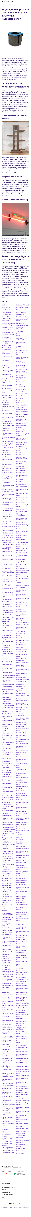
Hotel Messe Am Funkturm (21, 426)
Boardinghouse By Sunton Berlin (21, 666)
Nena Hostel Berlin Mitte (7, 1006)
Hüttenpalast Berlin (7, 990)
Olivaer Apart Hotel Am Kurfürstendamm (22, 577)
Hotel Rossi (5, 400)
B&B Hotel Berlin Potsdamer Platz (7, 499)
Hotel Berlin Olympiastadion (20, 1143)
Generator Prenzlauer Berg (6, 757)
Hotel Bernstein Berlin (22, 585)
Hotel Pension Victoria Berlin (20, 1134)
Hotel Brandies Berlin (8, 425)
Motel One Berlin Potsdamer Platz (7, 422)
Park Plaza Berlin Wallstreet (7, 980)
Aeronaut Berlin (6, 869)
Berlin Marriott (20, 522)
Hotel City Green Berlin (7, 434)
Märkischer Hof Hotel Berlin (22, 729)
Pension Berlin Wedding (20, 401)
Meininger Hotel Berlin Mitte (8, 438)
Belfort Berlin (20, 800)
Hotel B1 (18, 482)
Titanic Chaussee (7, 1056)
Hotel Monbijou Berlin (8, 952)
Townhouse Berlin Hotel (21, 556)
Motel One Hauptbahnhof (20, 901)
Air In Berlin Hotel (21, 1008)
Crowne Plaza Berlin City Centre (8, 377)
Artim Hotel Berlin (7, 668)
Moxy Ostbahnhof (7, 881)
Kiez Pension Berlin (22, 777)
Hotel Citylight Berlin (8, 827)
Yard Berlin (19, 1019)
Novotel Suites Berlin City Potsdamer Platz (8, 796)
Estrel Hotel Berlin (7, 582)
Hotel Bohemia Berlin (8, 1150)
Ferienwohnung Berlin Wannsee (22, 1112)
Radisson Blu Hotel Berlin (7, 792)
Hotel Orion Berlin (21, 1038)
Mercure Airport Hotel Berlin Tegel (8, 767)
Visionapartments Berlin (7, 552)
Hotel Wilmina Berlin (7, 615)
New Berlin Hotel (7, 1058)
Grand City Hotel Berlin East (21, 928)
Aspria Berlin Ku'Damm (5, 909)
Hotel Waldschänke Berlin (22, 1079)
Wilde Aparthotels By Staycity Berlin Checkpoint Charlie (8, 1075)
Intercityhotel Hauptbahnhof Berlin (22, 704)
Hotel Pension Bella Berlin (22, 783)
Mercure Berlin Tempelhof (6, 1135)
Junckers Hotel (20, 846)
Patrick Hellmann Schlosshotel (21, 313)
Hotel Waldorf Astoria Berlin (8, 486)
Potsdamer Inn (6, 462)
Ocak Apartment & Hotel (21, 825)
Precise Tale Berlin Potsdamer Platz (7, 515)
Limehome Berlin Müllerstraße (21, 430)
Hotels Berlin (7, 1)
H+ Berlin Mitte (20, 473)
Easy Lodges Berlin (7, 535)
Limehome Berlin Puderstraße (21, 897)
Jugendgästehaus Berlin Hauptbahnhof (22, 1061)
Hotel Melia (19, 479)
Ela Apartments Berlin (22, 855)
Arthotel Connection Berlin (22, 1072)
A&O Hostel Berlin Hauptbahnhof (7, 482)
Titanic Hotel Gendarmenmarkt (7, 698)
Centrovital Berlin (7, 363)
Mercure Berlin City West (22, 525)
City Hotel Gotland (7, 1139)
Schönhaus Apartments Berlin (21, 1066)
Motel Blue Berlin (7, 714)
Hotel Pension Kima (7, 974)
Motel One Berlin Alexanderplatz (7, 348)
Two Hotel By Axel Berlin (21, 1032)
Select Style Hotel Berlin (7, 1114)
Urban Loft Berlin (7, 307)
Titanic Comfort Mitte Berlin (8, 1124)
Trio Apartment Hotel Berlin (22, 449)
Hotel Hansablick (21, 611)
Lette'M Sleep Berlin (22, 414)
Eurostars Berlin (6, 345)
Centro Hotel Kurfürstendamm (7, 998)
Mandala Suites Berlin (8, 684)
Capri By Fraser (6, 842)
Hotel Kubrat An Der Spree (8, 642)
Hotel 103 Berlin (6, 1121)
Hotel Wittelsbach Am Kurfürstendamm (22, 740)
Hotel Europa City (7, 457)
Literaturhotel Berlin (8, 689)
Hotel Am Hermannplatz (6, 624)
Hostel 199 (19, 396)
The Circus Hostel (7, 983)
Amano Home (6, 965)
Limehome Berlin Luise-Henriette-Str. (8, 541)
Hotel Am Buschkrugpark (6, 1066)
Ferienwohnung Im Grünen (21, 420)
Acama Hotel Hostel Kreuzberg (22, 358)
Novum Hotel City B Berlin (22, 505)
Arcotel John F (20, 387)
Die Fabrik (19, 1126)
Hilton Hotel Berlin (7, 489)
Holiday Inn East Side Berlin (8, 1061)
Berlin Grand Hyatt (21, 962)
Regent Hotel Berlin (22, 509)
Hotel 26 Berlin (6, 604)
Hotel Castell (5, 519)
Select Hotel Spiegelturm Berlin (21, 408)
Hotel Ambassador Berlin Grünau (7, 946)
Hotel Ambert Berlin (22, 602)
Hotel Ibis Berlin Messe (6, 1101)
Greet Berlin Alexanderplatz (6, 567)
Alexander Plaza (21, 682)
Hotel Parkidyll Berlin (22, 750)
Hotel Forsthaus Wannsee (21, 915)
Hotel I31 (18, 909)
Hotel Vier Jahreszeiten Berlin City (7, 693)
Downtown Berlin (21, 986)
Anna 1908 (5, 365)
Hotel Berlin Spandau (22, 1140)
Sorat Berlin (19, 968)
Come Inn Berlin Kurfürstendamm (7, 959)
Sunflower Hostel (7, 735)
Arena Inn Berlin (21, 484)
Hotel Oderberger (7, 599)
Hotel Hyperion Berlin (22, 350)
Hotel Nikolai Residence (5, 848)
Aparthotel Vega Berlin (21, 774)
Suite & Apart (20, 791)
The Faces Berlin (7, 1027)
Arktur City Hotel (21, 559)
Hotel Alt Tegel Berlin (22, 935)
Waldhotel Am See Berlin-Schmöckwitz (8, 572)
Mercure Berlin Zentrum (20, 582)
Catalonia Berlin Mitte (8, 428)
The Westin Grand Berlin (7, 1097)
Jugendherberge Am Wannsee (22, 490)
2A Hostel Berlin (6, 562)
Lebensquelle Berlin (22, 500)
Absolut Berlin (20, 952)
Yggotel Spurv (20, 691)
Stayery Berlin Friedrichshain (6, 620)
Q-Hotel (18, 698)
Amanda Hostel (20, 793)
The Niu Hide (5, 430)
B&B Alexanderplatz (7, 533)
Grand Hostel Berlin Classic (7, 807)
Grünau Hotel (20, 466)
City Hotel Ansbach (22, 542)
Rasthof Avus (20, 805)
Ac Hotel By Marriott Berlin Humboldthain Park (8, 707)
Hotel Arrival (20, 860)
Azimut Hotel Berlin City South (7, 1128)
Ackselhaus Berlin (7, 1141)
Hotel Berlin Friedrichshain (20, 1147)
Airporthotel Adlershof (5, 729)
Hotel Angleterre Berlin (21, 335)
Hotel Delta (19, 375)
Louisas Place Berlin (22, 995)
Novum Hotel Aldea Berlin (7, 418)
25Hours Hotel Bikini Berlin (8, 596)
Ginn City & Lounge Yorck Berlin (7, 477)
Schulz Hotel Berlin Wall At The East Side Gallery (8, 637)
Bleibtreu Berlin (20, 858)
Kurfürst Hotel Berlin (22, 1005)
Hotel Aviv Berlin (21, 862)
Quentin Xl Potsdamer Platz (8, 407)
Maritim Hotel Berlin (7, 327)
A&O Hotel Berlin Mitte (6, 749)
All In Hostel (5, 1132)
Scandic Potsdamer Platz (7, 654)
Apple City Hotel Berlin (6, 745)
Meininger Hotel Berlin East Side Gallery (8, 324)
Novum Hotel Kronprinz (20, 1024)
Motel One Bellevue (7, 592)
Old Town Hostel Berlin (21, 615)
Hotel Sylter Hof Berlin (21, 634)
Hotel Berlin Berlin (7, 310)
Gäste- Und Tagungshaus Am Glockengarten (21, 769)
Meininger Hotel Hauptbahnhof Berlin (22, 678)
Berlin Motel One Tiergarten (21, 687)
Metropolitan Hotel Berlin (7, 838)
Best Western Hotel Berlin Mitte (7, 342)
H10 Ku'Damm (6, 962)
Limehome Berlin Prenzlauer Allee (7, 886)
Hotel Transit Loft (7, 822)
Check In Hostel (21, 652)
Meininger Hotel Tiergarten (6, 920)
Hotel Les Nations (21, 393)
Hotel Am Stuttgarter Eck (22, 354)
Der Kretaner (20, 323)
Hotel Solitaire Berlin (22, 663)
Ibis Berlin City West (22, 487)
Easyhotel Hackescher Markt (21, 1091)
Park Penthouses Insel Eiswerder (21, 881)
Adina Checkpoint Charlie (21, 476)
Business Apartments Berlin (22, 670)
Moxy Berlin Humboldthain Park (7, 338)
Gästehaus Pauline (7, 1020)
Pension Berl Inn (21, 423)
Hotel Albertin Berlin (7, 630)
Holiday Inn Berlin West (21, 378)
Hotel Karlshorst (6, 374)
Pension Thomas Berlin (21, 591)
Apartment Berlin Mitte (7, 1080)
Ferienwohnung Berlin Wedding (22, 888)
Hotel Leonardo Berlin (8, 675)
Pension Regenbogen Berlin (22, 1104)
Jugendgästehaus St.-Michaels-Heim (22, 719)
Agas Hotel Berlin (7, 763)
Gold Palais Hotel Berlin (7, 556)
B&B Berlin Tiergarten (8, 876)
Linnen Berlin (5, 992)
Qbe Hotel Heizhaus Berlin (7, 1052)
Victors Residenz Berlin (7, 658)
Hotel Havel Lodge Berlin (21, 605)
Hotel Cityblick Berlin (22, 411)
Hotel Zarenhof (20, 540)
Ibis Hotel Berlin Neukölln (20, 710)
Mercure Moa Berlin (7, 800)
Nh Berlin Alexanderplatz (6, 780)
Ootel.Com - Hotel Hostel (21, 655)
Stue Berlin (5, 813)
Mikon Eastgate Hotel (8, 972)
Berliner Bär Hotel (21, 442)
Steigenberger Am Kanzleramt (7, 357)
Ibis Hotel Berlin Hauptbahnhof (6, 773)
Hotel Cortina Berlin (22, 497)
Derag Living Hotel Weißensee (7, 1109)
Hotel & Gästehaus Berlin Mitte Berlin (21, 1055)
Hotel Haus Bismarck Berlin (22, 919)
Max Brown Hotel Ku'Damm (7, 1144)
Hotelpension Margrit (22, 1069)
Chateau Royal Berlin (8, 332)
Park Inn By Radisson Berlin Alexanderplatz (8, 1037)
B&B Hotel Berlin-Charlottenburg (21, 725)
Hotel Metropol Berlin (22, 696)
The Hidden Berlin (21, 631)
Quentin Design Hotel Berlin (8, 382)
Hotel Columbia (20, 502)
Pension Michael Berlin (21, 760)
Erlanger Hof (20, 609)
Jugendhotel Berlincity (20, 619)
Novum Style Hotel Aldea (22, 872)
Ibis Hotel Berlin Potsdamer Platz (21, 469)
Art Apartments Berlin (22, 640)
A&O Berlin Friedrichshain (6, 353)
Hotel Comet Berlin (22, 553)
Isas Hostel (19, 638)
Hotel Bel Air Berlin (21, 1052)
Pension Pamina (21, 693)
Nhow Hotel (5, 321)
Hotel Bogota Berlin (22, 1129)
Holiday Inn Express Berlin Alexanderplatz (22, 569)
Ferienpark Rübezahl (22, 305)
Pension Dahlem (21, 722)
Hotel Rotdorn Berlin (8, 742)
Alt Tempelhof (20, 587)
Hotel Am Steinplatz (7, 853)
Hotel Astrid (5, 1049)
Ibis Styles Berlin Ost (22, 1124)
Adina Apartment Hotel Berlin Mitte (7, 1041)
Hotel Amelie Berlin (7, 628)
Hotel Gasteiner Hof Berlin (22, 1015)
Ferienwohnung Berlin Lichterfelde (22, 819)
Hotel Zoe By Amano (8, 368)
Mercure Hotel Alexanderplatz (20, 1011)
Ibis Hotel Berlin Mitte (8, 811)
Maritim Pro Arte (21, 461)
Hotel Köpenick (20, 1153)
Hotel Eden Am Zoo (7, 917)
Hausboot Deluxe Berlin (21, 808)
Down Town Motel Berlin (21, 1120)
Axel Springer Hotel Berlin (22, 1048)
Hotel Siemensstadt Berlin (22, 1095)
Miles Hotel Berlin (21, 891)
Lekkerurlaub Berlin (22, 811)
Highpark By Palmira (7, 934)
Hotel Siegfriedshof (7, 1148)
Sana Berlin (19, 331)
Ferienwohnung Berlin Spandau (22, 434)
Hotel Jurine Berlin (21, 701)
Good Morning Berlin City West (8, 444)
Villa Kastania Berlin (22, 405)
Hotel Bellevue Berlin (8, 617)
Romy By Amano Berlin (6, 1070)
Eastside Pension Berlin (21, 736)
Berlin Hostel (20, 1151)
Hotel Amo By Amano (8, 544)
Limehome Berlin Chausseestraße (21, 439)
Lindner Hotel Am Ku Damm (22, 494)
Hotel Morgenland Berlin (7, 607)
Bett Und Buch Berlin (22, 885)
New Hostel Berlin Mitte (7, 465)
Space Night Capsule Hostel (8, 924)
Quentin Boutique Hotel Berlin (7, 1118)
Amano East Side (7, 330)
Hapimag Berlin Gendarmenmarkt (21, 458)
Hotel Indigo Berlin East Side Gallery (7, 931)
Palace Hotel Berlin (7, 977)
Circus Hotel (20, 684)
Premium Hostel (6, 856)
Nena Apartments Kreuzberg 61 (7, 469)
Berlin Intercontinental (21, 965)
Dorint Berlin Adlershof (20, 843)
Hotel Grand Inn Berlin (8, 1029)
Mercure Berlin (6, 761)
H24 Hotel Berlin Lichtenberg (6, 548)
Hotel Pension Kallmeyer (6, 955)
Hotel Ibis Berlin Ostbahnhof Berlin (21, 971)
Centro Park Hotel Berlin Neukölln (21, 549)
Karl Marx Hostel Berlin (21, 753)
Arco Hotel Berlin (21, 1045)
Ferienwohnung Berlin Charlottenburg (8, 942)
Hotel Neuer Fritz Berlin (7, 511)
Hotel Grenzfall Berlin (8, 677)
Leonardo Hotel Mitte (22, 1131)
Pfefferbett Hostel (7, 508)
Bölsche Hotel (20, 878)
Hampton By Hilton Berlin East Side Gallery (7, 860)
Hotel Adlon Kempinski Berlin (8, 1105)
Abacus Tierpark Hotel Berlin (6, 901)
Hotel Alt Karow (21, 1036)
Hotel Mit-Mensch (21, 647)
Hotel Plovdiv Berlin (22, 316)
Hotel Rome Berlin (21, 511)
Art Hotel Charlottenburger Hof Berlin (8, 720)
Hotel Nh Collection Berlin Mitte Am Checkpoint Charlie (22, 371)
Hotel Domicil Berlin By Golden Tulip (7, 371)
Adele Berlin (19, 780)
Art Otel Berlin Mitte (22, 905)
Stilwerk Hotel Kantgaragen (6, 646)
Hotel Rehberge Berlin (21, 595)
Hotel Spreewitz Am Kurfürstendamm (22, 989)
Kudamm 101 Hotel (21, 912)
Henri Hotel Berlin (7, 579)
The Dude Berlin (6, 777)
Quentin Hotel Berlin (8, 441)
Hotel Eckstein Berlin (8, 716)
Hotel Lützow (6, 450)
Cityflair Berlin (20, 562)
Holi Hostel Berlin (21, 955)
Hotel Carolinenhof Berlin (22, 320)
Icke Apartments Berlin (21, 343)
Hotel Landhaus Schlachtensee (21, 659)
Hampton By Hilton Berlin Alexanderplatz (8, 611)
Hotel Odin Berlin (21, 1021)
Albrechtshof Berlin (7, 559)
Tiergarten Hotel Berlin (21, 1042)
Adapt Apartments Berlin (7, 665)
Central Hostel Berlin (8, 1153)
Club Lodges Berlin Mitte (7, 1002)
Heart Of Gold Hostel (22, 625)
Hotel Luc (19, 529)
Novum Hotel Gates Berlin (7, 738)
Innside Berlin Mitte (7, 995)
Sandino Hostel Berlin (22, 876)
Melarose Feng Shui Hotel (22, 942)
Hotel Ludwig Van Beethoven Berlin (21, 519)
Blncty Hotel (20, 416)
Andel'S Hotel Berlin (7, 825)
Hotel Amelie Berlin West (22, 814)
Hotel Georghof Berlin (22, 1076)
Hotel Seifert (20, 839)
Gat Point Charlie (7, 459)
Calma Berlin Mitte (7, 521)
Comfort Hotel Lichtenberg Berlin (21, 366)
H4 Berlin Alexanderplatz (6, 968)
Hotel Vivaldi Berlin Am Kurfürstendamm (22, 1087)
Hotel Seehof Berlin (22, 307)
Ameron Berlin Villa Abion (7, 391)
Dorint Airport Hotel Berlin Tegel (22, 852)
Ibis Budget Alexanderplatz (20, 515)
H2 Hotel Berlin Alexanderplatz (6, 585)
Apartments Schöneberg (20, 714)
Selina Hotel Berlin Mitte (21, 764)
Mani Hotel (19, 398)
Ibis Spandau (5, 601)
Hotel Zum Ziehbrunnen (20, 339)
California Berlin (21, 950)
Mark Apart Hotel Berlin (7, 905)
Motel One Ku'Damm (8, 411)
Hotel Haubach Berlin (22, 622)
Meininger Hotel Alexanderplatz (21, 390)
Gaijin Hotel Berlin (7, 883)
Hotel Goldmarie (6, 397)
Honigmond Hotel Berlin (21, 947)
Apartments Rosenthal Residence (22, 1099)
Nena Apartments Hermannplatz (7, 872)
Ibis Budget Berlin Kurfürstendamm (7, 803)
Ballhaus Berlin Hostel (8, 864)
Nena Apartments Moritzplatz (7, 1093)
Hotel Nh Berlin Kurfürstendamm (7, 453)
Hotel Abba (19, 1138)
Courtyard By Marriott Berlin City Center (8, 830)
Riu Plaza (19, 464)
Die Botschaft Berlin (22, 744)
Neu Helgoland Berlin (8, 711)
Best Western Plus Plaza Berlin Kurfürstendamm (7, 504)
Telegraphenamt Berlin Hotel (21, 1028)
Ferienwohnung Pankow (21, 1083)
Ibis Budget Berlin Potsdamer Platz (7, 650)
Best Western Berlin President (22, 787)
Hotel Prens (19, 837)
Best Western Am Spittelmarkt (7, 897)
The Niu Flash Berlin (7, 538)
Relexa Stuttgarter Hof (21, 958)
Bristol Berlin (5, 1044)
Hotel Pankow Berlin (8, 1014)
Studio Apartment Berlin (21, 628)
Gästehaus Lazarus (22, 1058)
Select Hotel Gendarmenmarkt (7, 702)
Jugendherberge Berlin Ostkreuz (6, 313)
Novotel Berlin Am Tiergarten (7, 725)
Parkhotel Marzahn (7, 564)
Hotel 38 (18, 384)
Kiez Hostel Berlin (7, 878)
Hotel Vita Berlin (6, 949)
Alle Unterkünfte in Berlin (8, 1187)
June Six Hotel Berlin (8, 395)
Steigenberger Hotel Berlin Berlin (22, 982)
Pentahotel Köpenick (8, 335)
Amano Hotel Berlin (7, 492)
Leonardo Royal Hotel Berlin (8, 527)
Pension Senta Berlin (22, 848)
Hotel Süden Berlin (7, 1083)
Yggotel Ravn (5, 360)
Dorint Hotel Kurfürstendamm (21, 643)
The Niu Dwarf (6, 305)
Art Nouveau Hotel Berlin (7, 1010)
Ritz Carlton (5, 524)
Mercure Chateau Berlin (21, 545)
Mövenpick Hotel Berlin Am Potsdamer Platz (22, 830)
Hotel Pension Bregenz (20, 454)
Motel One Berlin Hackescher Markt (7, 914)
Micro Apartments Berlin (21, 674)
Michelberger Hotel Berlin (7, 589)
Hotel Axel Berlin (21, 382)
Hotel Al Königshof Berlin (21, 573)
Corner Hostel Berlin (8, 1086)
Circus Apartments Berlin (21, 796)
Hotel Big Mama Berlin (8, 844)
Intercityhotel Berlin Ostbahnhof (7, 986)
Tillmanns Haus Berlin (22, 310)
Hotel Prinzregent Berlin (21, 1116)
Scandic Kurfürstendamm (21, 347)
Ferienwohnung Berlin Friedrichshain (22, 599)
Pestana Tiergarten (22, 649)
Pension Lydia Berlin (22, 802)
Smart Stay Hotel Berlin (7, 576)
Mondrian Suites (21, 975)
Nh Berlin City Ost (7, 770)
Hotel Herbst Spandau (22, 1003)
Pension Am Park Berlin (21, 747)
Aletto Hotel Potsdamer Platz (7, 317)
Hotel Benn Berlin (21, 733)
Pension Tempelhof (7, 851)
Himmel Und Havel (7, 928)
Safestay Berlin (6, 867)
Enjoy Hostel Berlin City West (7, 1089)
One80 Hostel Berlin (8, 448)
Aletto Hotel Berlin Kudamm (21, 536)
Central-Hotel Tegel (22, 707)
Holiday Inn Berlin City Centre (22, 932)
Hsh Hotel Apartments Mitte (21, 362)
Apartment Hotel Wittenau (7, 1033)
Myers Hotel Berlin (7, 662)
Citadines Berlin (6, 815)
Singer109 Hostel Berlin (7, 473)
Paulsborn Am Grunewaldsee (6, 1017)
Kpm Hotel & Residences (5, 403)
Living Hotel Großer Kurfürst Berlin (22, 532)
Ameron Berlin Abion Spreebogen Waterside (22, 327)
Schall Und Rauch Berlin (7, 938)
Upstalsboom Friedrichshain (20, 938)
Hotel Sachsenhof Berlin (7, 784)
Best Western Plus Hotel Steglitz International (21, 998)
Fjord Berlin (19, 907)
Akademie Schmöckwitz (20, 923)
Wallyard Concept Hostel (7, 788)
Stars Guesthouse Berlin (21, 868)
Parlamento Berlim (7, 1047)
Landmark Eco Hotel (22, 894)
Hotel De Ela (20, 865)
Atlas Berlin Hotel (21, 992)
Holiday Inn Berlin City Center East (8, 753)
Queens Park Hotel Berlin (7, 819)
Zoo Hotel (19, 834)
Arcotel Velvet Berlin (8, 633)
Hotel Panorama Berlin (6, 681)
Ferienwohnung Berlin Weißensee (22, 1108)
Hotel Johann (5, 894)
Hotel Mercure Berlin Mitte (8, 834)
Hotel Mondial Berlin (7, 530)
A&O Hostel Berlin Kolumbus (7, 414)
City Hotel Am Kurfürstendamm (21, 445)
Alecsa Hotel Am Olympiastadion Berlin (22, 978)
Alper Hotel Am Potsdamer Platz (7, 672)
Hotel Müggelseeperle (6, 1023)
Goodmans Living (7, 687)
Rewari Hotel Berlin (7, 733)
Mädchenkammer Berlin (21, 565)
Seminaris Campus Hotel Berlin (7, 890)
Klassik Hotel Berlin (21, 822)
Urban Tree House (21, 757)
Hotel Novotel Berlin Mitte (8, 495)
